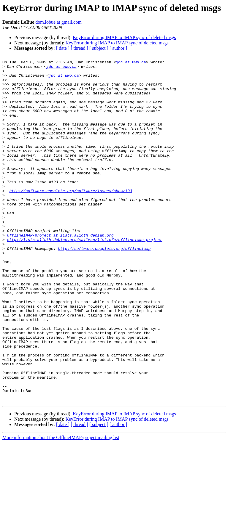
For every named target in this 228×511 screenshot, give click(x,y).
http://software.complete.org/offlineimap (104, 286)
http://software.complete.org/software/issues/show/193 (70, 217)
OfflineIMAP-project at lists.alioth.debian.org (60, 270)
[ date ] (62, 48)
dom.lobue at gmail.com (58, 22)
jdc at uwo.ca (131, 62)
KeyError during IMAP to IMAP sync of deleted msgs (124, 37)
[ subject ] (98, 48)
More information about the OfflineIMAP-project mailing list (60, 505)
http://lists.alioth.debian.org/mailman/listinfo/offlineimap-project (84, 276)
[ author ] (118, 48)
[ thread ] (79, 48)
